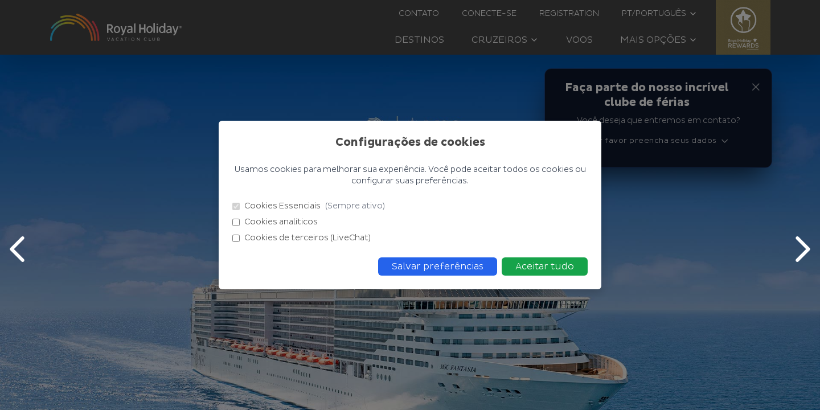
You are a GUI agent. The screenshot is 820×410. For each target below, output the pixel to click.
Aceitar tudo (544, 266)
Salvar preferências (437, 266)
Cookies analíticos (275, 222)
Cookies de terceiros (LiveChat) (301, 238)
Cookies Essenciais (308, 206)
